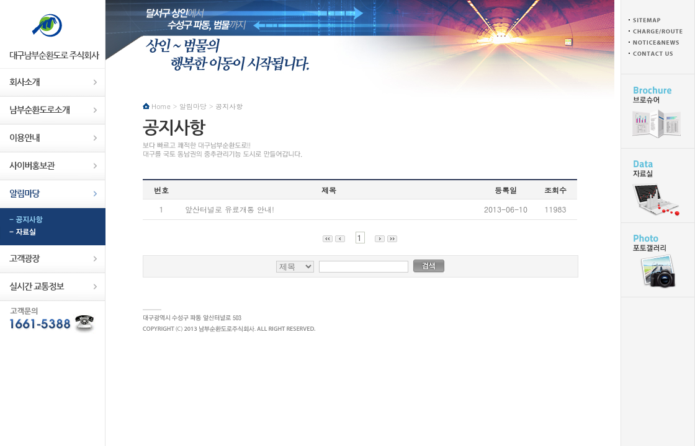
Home (161, 106)
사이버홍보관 (52, 166)
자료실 (52, 233)
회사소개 (52, 83)
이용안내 (52, 138)
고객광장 (52, 259)
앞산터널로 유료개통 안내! (229, 209)
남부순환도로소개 (52, 111)
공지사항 (52, 220)
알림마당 (52, 194)
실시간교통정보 (52, 287)
